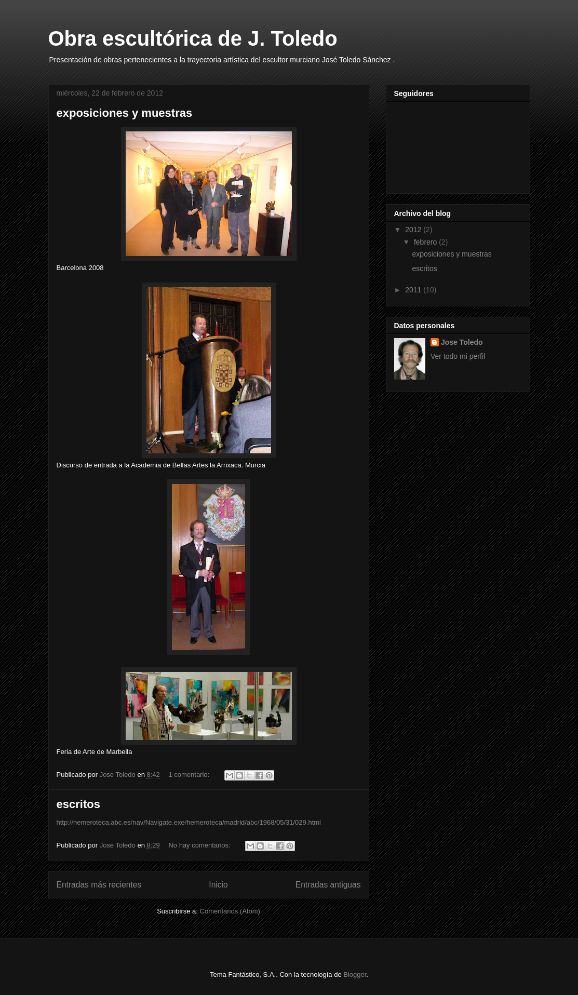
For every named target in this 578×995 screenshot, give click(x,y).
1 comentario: (189, 774)
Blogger (354, 974)
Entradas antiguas (328, 884)
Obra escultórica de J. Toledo (193, 38)
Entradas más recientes (99, 884)
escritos (78, 804)
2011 (414, 290)
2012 (414, 229)
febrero (426, 242)
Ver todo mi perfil (458, 356)
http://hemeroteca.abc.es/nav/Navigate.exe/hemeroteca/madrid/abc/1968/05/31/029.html (189, 822)
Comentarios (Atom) (230, 911)
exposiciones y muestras (125, 112)
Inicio (218, 884)
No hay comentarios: (200, 845)
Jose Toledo (462, 342)
